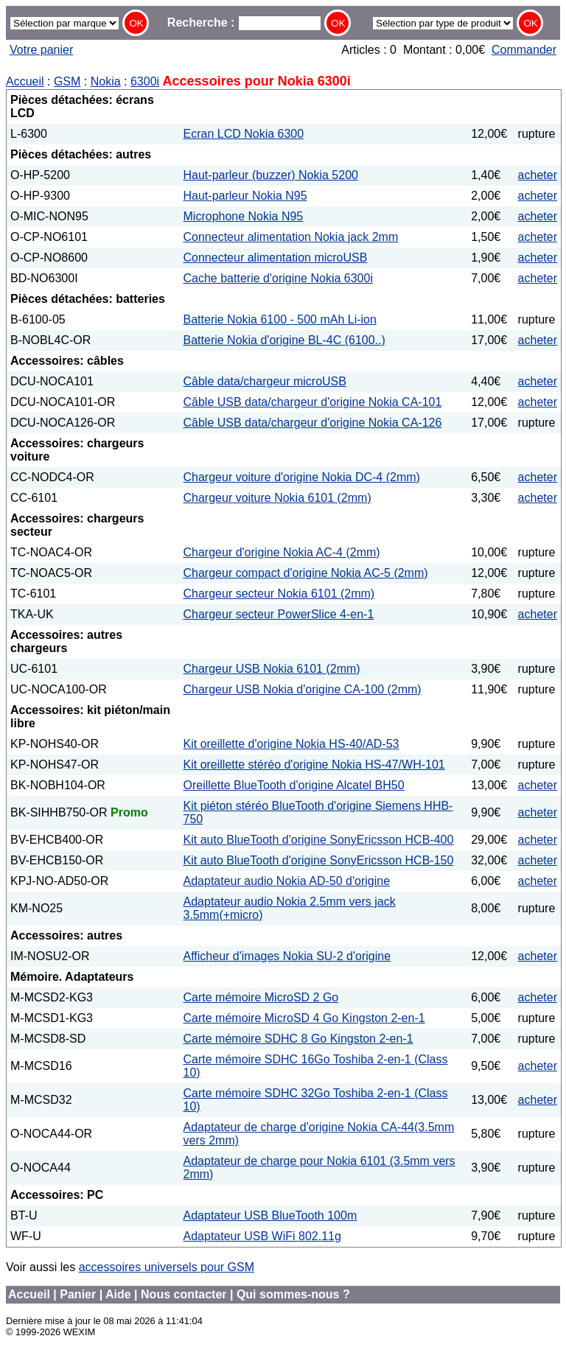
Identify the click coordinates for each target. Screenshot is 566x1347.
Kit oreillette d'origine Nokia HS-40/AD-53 (291, 744)
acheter (537, 175)
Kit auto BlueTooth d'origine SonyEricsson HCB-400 (319, 839)
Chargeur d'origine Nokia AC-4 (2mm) (282, 552)
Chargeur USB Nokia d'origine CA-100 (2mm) (303, 689)
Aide (118, 1294)
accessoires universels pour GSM (166, 1267)
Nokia (106, 81)
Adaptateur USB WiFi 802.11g (262, 1236)
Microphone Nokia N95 (244, 216)
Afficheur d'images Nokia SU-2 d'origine (287, 956)
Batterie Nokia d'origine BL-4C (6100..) (284, 340)
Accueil (25, 81)
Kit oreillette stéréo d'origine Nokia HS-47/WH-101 (314, 764)
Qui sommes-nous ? (293, 1294)
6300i (144, 81)
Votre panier (41, 49)
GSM (67, 81)
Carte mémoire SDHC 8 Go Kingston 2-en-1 (298, 1038)
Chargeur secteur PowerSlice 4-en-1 (279, 614)
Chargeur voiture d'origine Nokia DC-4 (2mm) (302, 477)
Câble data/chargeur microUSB (265, 381)
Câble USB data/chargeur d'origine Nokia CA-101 (313, 402)
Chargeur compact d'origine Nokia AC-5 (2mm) (306, 573)
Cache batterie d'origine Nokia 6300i (278, 278)
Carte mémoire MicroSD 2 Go (261, 997)
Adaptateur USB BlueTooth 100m (270, 1215)
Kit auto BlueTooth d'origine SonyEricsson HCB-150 (319, 860)
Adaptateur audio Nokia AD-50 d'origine (287, 881)
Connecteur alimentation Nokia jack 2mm (291, 237)
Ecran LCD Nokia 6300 (244, 133)
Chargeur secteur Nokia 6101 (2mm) (279, 593)
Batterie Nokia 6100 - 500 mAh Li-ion (280, 319)
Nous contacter (183, 1294)
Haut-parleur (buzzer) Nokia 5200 (271, 175)
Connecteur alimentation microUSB (276, 257)
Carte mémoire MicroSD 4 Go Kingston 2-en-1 (304, 1018)
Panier (78, 1294)
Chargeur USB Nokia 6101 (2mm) (272, 668)
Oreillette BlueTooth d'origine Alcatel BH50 (294, 785)
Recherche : (244, 22)
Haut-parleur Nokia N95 (245, 195)
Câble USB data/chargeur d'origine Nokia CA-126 (313, 422)
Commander (524, 49)
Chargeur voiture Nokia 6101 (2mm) (277, 497)
